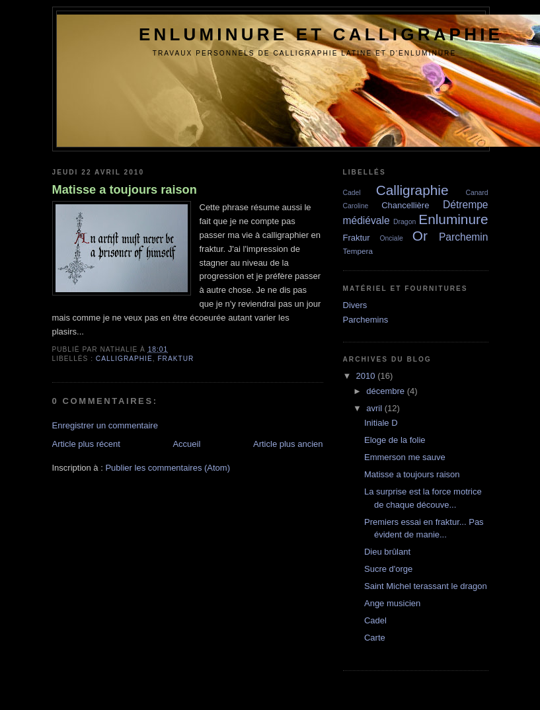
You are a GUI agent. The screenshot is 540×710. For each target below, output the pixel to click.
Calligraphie (124, 358)
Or (420, 235)
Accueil (186, 444)
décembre (385, 391)
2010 (365, 376)
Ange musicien (392, 603)
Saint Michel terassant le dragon (425, 586)
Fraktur (175, 358)
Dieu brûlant (387, 552)
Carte (374, 638)
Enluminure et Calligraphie (321, 34)
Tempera (358, 251)
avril (374, 408)
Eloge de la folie (395, 440)
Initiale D (381, 423)
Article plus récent (86, 444)
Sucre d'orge (388, 569)
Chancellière (405, 205)
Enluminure (453, 219)
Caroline (356, 206)
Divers (355, 305)
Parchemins (366, 320)
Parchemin (463, 237)
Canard (476, 192)
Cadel (352, 192)
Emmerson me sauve (404, 457)
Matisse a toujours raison (124, 189)
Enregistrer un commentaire (105, 425)
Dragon (404, 221)
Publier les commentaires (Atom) (167, 468)
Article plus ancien (288, 444)
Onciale (391, 238)
